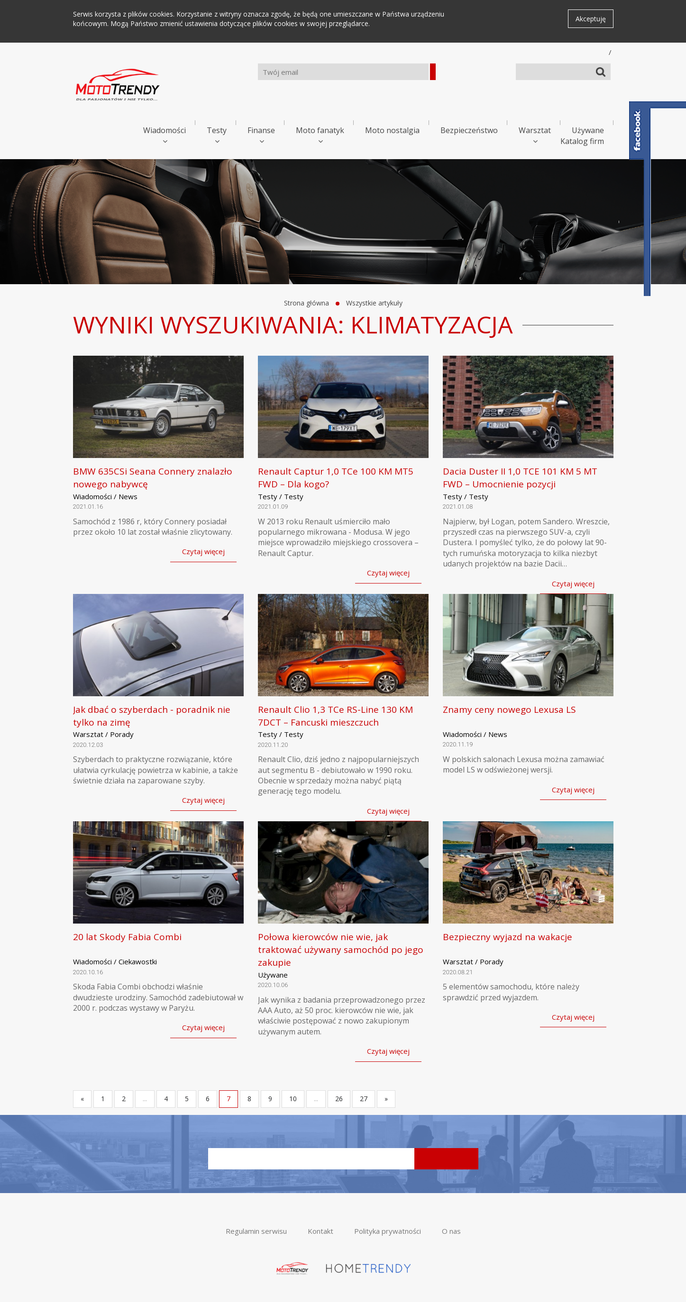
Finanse (261, 130)
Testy (217, 130)
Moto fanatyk (320, 130)
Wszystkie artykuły (374, 302)
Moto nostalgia (392, 130)
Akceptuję (591, 18)
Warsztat (535, 130)
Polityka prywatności (387, 1231)
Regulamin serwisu (256, 1231)
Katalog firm (582, 141)
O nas (451, 1231)
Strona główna (306, 302)
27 (363, 1098)
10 (293, 1098)
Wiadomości (164, 130)
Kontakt (320, 1231)
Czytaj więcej (203, 551)
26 (339, 1098)
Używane (588, 130)
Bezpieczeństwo (469, 130)
